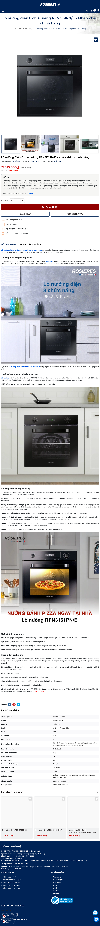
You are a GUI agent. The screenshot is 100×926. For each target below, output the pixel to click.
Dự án (55, 879)
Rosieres (49, 252)
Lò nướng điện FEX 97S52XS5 (14, 821)
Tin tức (56, 882)
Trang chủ (57, 868)
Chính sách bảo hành (11, 876)
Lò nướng (5, 369)
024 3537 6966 (28, 847)
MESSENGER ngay (74, 214)
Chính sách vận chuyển (12, 871)
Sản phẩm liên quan (12, 783)
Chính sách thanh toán (12, 879)
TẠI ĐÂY (29, 193)
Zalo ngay (25, 214)
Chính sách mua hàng (11, 874)
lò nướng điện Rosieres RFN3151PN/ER (24, 358)
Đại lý (55, 876)
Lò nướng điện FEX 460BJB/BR (48, 821)
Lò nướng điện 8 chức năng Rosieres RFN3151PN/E (21, 241)
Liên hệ (56, 885)
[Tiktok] (7, 906)
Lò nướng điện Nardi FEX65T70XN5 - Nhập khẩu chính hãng (83, 822)
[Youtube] (12, 906)
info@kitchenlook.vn (14, 849)
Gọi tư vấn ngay (50, 207)
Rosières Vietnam (8, 902)
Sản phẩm (57, 874)
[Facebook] (2, 906)
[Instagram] (16, 906)
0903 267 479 (15, 860)
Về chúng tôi (58, 871)
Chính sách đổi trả (10, 868)
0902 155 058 (38, 682)
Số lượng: (4, 201)
